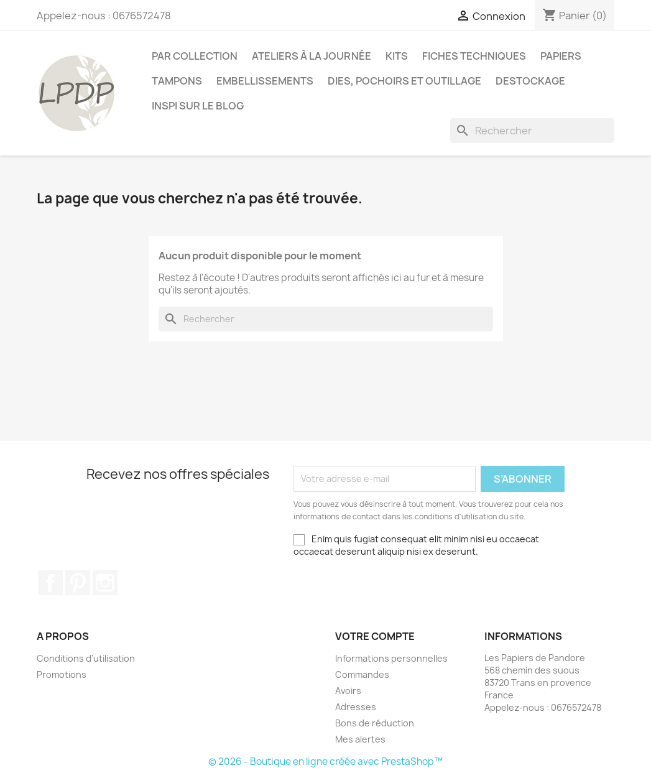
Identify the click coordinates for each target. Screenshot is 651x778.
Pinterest (77, 582)
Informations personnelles (391, 658)
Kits (397, 56)
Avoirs (348, 691)
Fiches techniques (474, 56)
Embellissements (264, 81)
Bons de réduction (374, 723)
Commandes (362, 674)
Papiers (560, 56)
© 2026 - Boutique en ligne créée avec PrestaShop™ (325, 761)
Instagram (105, 582)
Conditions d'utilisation (86, 658)
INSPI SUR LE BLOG (198, 106)
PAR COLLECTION (195, 56)
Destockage (530, 81)
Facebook (50, 582)
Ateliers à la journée (311, 56)
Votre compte (375, 636)
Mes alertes (360, 739)
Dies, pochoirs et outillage (404, 81)
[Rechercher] (532, 130)
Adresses (355, 707)
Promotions (61, 674)
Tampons (177, 81)
